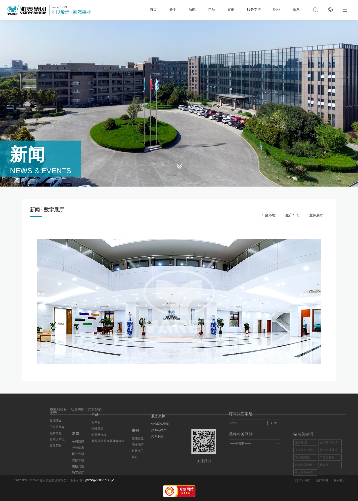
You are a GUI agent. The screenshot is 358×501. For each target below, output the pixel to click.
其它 (135, 477)
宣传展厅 (316, 215)
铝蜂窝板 (97, 408)
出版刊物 (78, 494)
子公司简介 (57, 403)
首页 (153, 9)
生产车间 (292, 215)
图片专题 (78, 481)
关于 (172, 9)
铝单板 (95, 402)
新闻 (192, 9)
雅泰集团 (301, 470)
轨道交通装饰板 (329, 481)
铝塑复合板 (98, 415)
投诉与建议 (158, 414)
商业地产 (138, 464)
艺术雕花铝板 (304, 493)
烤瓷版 (324, 493)
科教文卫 (138, 470)
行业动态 (78, 475)
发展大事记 (57, 415)
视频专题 (78, 488)
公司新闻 (78, 469)
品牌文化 (56, 409)
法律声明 (78, 414)
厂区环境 (268, 215)
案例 (230, 9)
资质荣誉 (56, 422)
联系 (296, 9)
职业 (276, 9)
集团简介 (56, 397)
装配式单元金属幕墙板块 (107, 421)
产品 (211, 9)
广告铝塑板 (327, 485)
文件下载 (157, 420)
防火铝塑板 (302, 485)
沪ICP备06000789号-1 (100, 480)
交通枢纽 (138, 458)
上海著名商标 (304, 478)
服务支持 (254, 9)
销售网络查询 (160, 408)
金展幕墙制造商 (329, 473)
